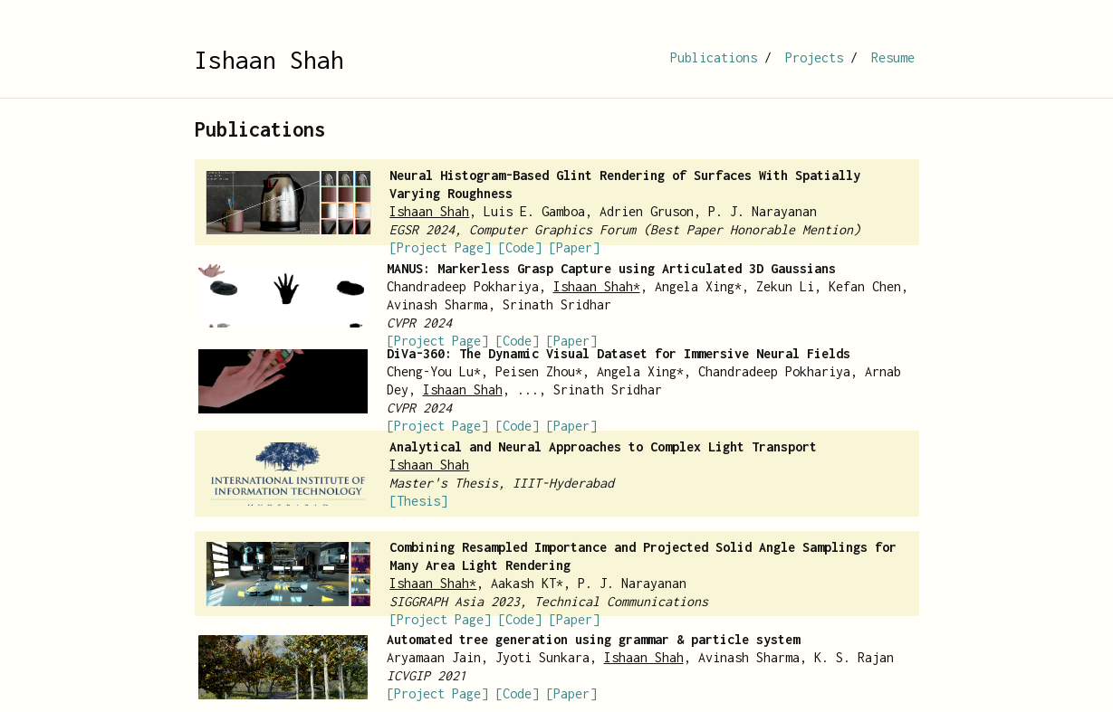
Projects (814, 57)
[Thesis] (418, 500)
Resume (893, 57)
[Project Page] (440, 247)
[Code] (520, 247)
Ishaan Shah (269, 59)
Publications (713, 57)
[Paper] (574, 247)
